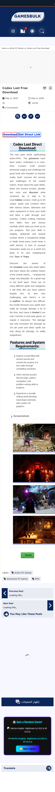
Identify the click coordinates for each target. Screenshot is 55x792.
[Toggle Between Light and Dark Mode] (32, 31)
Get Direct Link (29, 134)
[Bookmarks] (22, 31)
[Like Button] (44, 88)
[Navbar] (13, 31)
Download (10, 134)
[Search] (41, 31)
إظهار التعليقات (27, 702)
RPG (35, 579)
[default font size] (30, 116)
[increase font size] (37, 116)
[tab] (21, 415)
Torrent (28, 555)
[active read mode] (17, 116)
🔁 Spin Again (27, 735)
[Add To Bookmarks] (50, 88)
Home (4, 48)
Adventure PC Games (16, 579)
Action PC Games (17, 48)
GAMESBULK (42, 788)
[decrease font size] (24, 116)
